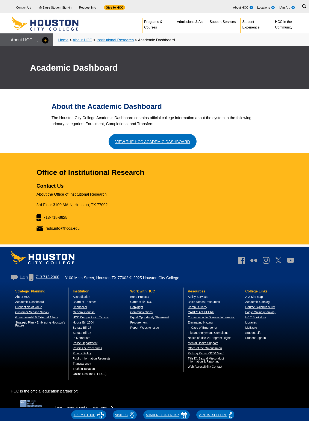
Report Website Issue (144, 327)
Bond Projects (139, 296)
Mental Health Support (203, 343)
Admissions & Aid (190, 22)
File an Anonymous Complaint (208, 332)
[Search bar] (304, 6)
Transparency (82, 363)
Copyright (136, 307)
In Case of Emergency (203, 327)
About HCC (243, 7)
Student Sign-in (255, 338)
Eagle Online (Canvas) (260, 312)
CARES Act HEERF (201, 312)
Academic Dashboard (29, 302)
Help (19, 277)
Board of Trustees (85, 302)
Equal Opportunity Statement (149, 317)
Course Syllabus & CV (260, 307)
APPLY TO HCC (89, 415)
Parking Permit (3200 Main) (206, 353)
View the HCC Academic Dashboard (152, 142)
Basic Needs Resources (204, 302)
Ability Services (198, 296)
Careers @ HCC (141, 302)
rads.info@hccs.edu (58, 228)
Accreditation (81, 296)
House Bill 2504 (83, 322)
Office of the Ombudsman (205, 348)
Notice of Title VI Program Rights (209, 338)
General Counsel (84, 312)
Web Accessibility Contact (205, 366)
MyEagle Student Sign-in (54, 7)
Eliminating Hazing (200, 322)
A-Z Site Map (254, 296)
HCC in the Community (283, 23)
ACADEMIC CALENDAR (166, 415)
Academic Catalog (257, 302)
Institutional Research (115, 40)
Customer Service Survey (32, 312)
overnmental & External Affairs (38, 317)
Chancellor (80, 307)
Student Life (253, 332)
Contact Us (23, 7)
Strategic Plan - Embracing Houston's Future (40, 324)
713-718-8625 (51, 217)
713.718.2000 (44, 277)
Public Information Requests (91, 358)
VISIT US (125, 415)
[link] (268, 261)
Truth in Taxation (84, 368)
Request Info (87, 7)
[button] (88, 414)
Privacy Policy (82, 353)
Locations (266, 7)
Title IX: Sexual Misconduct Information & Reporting (206, 360)
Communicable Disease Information (211, 317)
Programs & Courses (153, 23)
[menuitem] (243, 6)
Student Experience (250, 23)
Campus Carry (197, 307)
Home (63, 40)
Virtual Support (215, 415)
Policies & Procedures (87, 348)
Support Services (223, 22)
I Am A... (287, 7)
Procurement (138, 322)
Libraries (251, 322)
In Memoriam (81, 338)
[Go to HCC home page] (55, 23)
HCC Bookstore (255, 317)
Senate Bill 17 (82, 327)
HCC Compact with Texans (91, 317)
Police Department (85, 343)
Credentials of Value (28, 307)
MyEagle (251, 327)
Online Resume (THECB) (89, 374)
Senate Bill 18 (82, 332)
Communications (141, 312)
